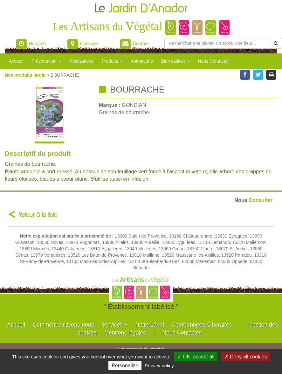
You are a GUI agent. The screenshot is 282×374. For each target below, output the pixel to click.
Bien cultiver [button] (175, 61)
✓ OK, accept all (195, 356)
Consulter (253, 200)
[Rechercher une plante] (217, 43)
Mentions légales (125, 332)
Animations (142, 61)
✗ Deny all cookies (245, 356)
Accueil (16, 61)
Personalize (125, 365)
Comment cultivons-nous (63, 325)
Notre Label (149, 325)
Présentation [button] (46, 61)
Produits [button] (112, 61)
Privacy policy (159, 365)
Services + (114, 325)
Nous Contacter (213, 61)
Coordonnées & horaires (202, 325)
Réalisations (81, 61)
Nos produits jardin (26, 75)
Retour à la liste (38, 214)
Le (141, 9)
